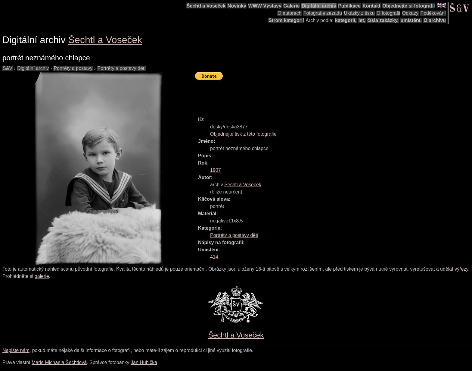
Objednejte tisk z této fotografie (243, 134)
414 (214, 256)
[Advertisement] (304, 95)
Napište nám (16, 350)
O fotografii (388, 13)
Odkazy (410, 13)
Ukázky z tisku (359, 13)
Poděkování (433, 13)
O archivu (435, 20)
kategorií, (345, 20)
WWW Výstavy (264, 5)
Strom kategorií (286, 20)
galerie (42, 276)
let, (362, 20)
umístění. (411, 20)
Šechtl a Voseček (206, 5)
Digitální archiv (319, 5)
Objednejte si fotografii (408, 5)
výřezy (461, 269)
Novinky (237, 5)
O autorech (289, 13)
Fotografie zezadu (322, 13)
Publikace (349, 5)
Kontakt (371, 5)
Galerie (291, 5)
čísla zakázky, (383, 20)
